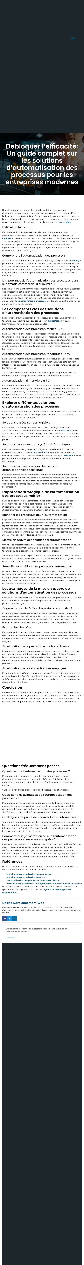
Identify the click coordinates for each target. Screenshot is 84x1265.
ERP (71, 455)
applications (54, 321)
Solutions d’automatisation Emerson (26, 877)
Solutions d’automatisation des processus (29, 874)
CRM (65, 455)
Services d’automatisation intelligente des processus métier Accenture (44, 883)
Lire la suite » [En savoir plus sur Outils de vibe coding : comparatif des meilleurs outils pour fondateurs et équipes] (11, 937)
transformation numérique (32, 301)
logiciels (6, 238)
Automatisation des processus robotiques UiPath (33, 880)
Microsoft (66, 430)
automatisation (37, 452)
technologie (75, 260)
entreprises (65, 222)
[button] (73, 38)
